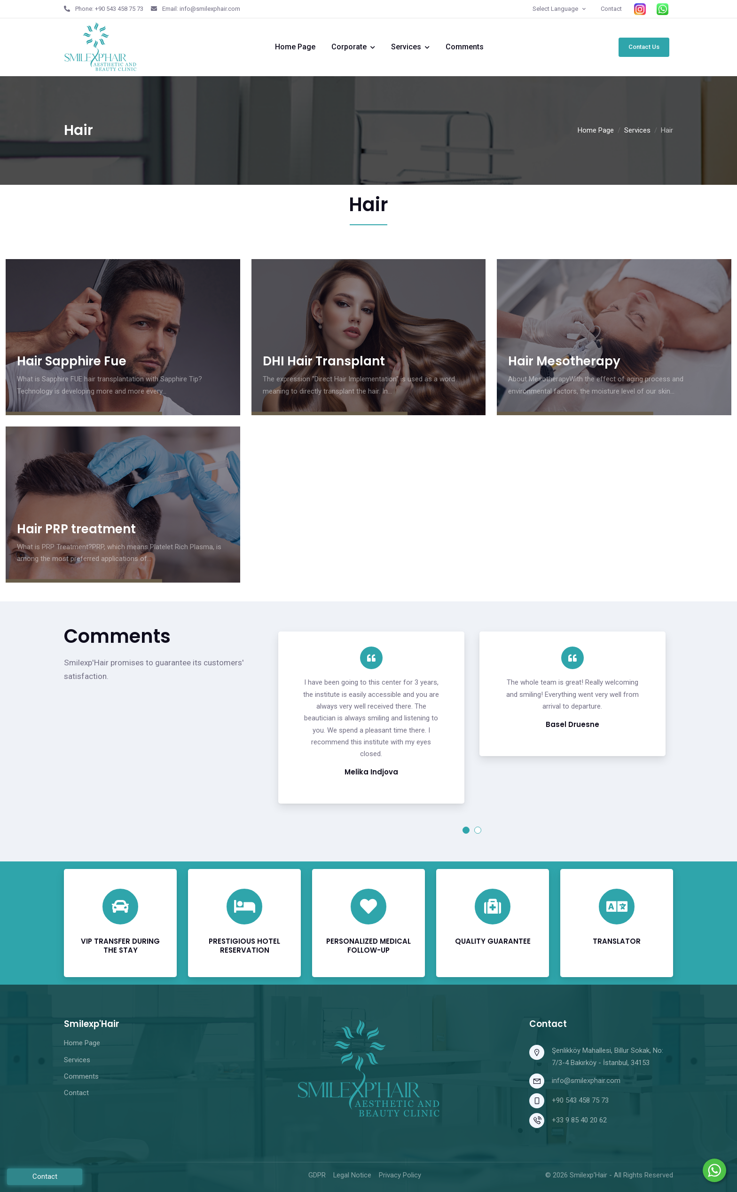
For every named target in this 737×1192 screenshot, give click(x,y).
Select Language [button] (556, 8)
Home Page (295, 46)
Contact (611, 8)
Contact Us (643, 46)
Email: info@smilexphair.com (195, 8)
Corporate (349, 46)
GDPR (317, 1175)
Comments (465, 46)
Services (406, 46)
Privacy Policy (400, 1175)
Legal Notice (352, 1175)
